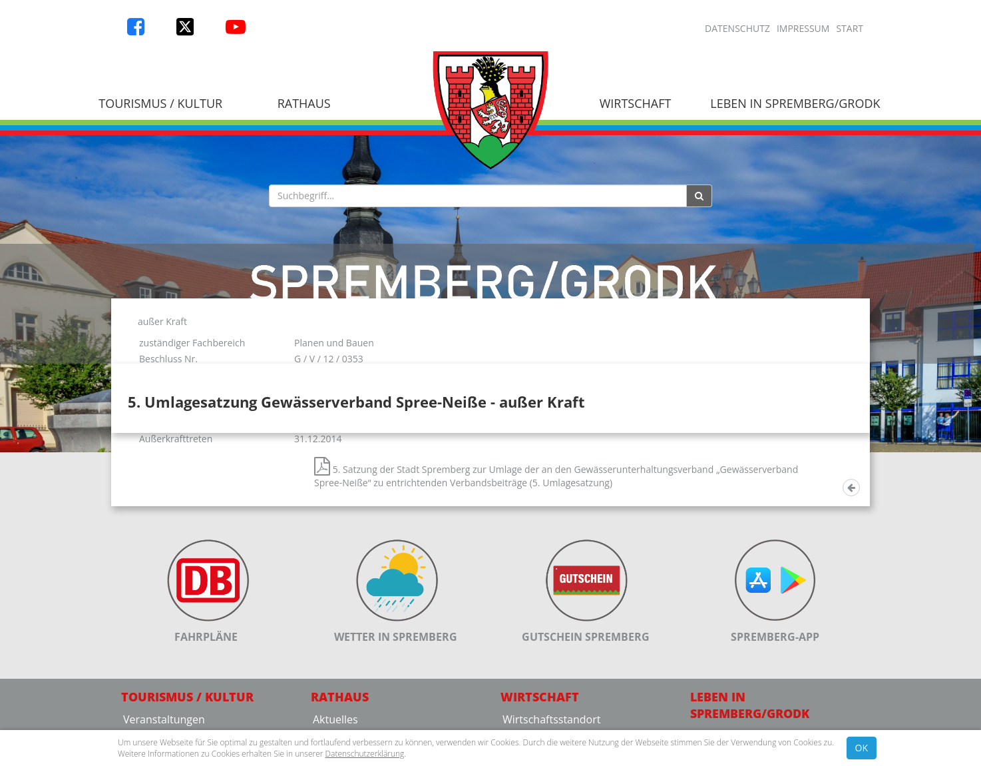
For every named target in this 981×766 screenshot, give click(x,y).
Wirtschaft (636, 103)
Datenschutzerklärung (365, 753)
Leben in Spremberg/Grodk (795, 103)
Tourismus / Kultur (160, 103)
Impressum (803, 28)
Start (849, 28)
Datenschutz (737, 28)
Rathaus (304, 103)
